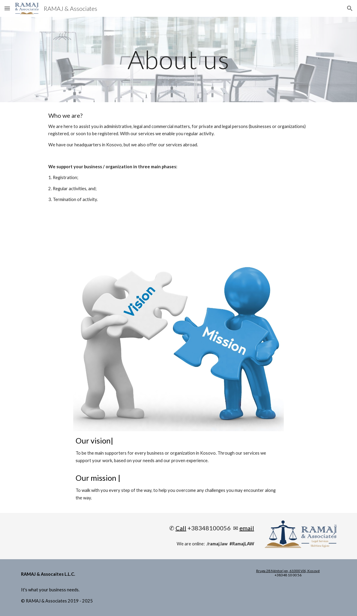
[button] (7, 8)
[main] (179, 59)
